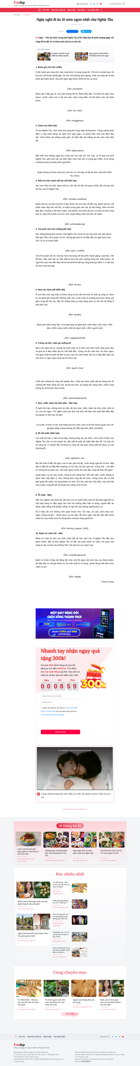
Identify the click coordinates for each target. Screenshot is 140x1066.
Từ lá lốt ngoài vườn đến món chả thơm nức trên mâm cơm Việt (55, 1002)
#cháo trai (76, 809)
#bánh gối (83, 809)
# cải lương (56, 925)
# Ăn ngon (48, 860)
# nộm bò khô (22, 861)
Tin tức (46, 10)
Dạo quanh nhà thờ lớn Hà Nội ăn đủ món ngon (99, 54)
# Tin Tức (104, 860)
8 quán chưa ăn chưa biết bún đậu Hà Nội (60, 54)
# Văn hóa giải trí (58, 923)
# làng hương (63, 907)
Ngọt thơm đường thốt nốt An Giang (83, 1001)
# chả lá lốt (56, 1009)
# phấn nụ (62, 957)
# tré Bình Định (58, 893)
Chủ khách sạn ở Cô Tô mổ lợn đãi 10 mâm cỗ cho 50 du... (61, 934)
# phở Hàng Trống (58, 860)
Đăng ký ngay (60, 732)
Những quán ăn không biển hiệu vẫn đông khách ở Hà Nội (56, 853)
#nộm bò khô (67, 809)
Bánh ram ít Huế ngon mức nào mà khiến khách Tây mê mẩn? (33, 902)
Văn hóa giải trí (58, 10)
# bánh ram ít (29, 909)
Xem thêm (70, 1014)
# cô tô (63, 941)
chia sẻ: (61, 31)
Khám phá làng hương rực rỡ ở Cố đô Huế (60, 902)
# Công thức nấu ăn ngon (25, 859)
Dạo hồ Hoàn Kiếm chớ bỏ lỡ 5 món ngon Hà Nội (111, 851)
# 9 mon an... (84, 860)
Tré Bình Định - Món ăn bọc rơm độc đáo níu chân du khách (61, 884)
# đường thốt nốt (86, 1007)
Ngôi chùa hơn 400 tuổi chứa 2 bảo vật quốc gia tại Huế (33, 934)
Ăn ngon (81, 10)
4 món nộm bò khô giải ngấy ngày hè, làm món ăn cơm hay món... (28, 851)
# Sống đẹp (56, 941)
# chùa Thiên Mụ (29, 941)
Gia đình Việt (93, 10)
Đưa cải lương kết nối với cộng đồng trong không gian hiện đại (60, 916)
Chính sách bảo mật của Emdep (52, 715)
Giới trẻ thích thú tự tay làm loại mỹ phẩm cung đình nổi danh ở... (61, 950)
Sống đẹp (71, 10)
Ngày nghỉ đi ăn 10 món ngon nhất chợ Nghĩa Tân (83, 851)
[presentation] (57, 722)
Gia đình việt (59, 1037)
